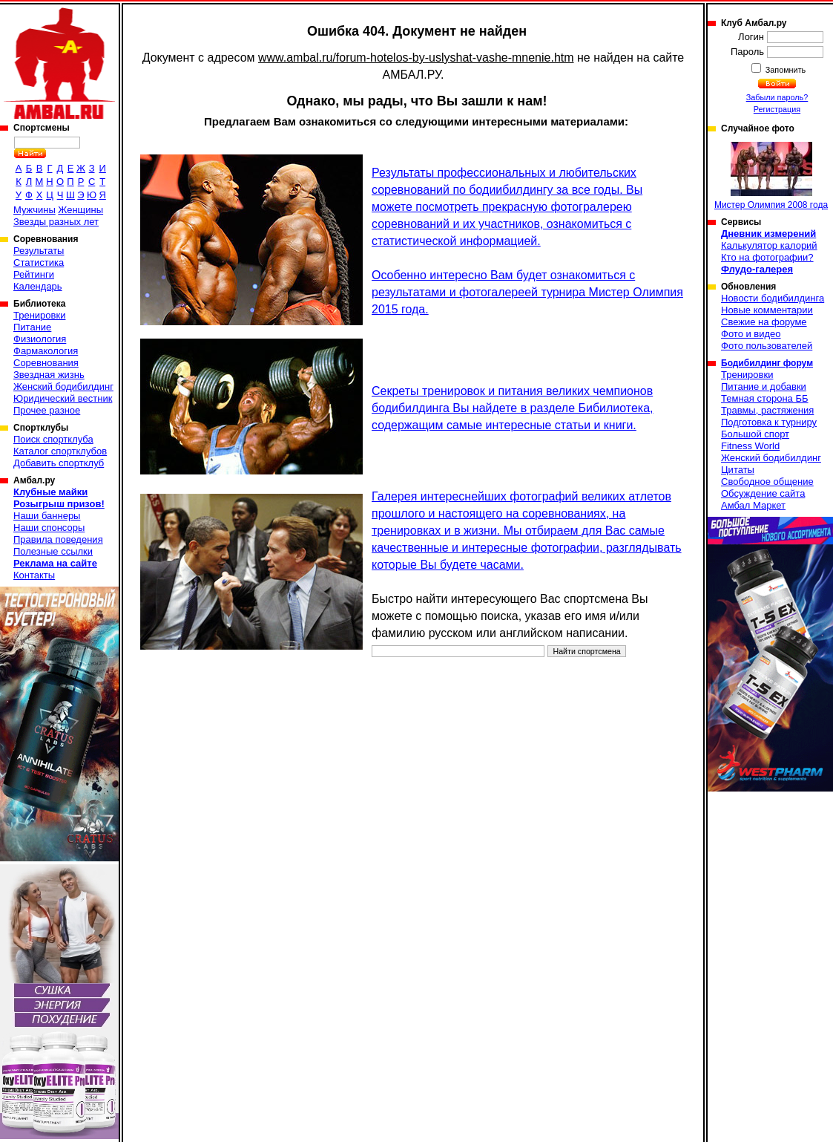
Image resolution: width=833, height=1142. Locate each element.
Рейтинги (33, 274)
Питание (32, 327)
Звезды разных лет (56, 221)
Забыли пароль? (777, 97)
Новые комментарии (767, 310)
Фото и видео (751, 333)
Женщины (80, 209)
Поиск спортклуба (53, 439)
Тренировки (39, 315)
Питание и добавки (763, 386)
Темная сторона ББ (765, 398)
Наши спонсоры (49, 527)
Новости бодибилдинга (772, 298)
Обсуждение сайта (763, 493)
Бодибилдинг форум (767, 363)
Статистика (38, 262)
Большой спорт (755, 434)
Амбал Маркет (753, 505)
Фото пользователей (766, 345)
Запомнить (784, 69)
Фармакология (45, 350)
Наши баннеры (46, 515)
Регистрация (777, 109)
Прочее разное (46, 410)
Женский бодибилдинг (63, 386)
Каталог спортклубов (60, 451)
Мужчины (34, 209)
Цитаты (737, 469)
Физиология (39, 339)
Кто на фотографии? (767, 257)
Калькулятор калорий (769, 245)
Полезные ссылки (53, 551)
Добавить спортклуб (58, 463)
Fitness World (750, 445)
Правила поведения (58, 539)
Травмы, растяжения (767, 410)
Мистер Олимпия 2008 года (771, 176)
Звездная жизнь (49, 374)
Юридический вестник (62, 398)
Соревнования (46, 362)
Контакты (34, 575)
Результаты (38, 250)
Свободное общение (767, 481)
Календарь (37, 286)
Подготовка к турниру (769, 422)
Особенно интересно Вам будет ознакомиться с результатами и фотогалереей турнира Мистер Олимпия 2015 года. (527, 292)
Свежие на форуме (764, 321)
